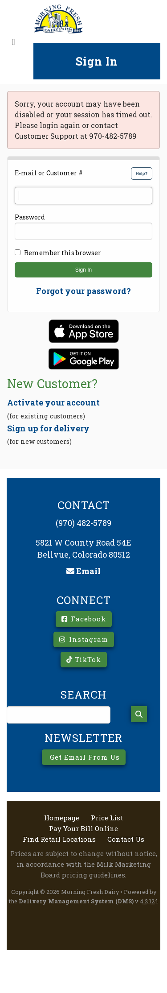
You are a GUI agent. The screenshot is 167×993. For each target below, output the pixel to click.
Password (30, 217)
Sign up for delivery (48, 428)
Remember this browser (62, 252)
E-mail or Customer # (49, 173)
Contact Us (125, 839)
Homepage (61, 818)
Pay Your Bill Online (83, 828)
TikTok (83, 659)
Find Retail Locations (59, 839)
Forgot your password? (83, 290)
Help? (142, 173)
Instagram (83, 639)
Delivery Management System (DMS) (76, 901)
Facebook (83, 618)
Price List (107, 818)
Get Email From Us (84, 757)
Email (83, 571)
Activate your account (53, 402)
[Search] (139, 714)
